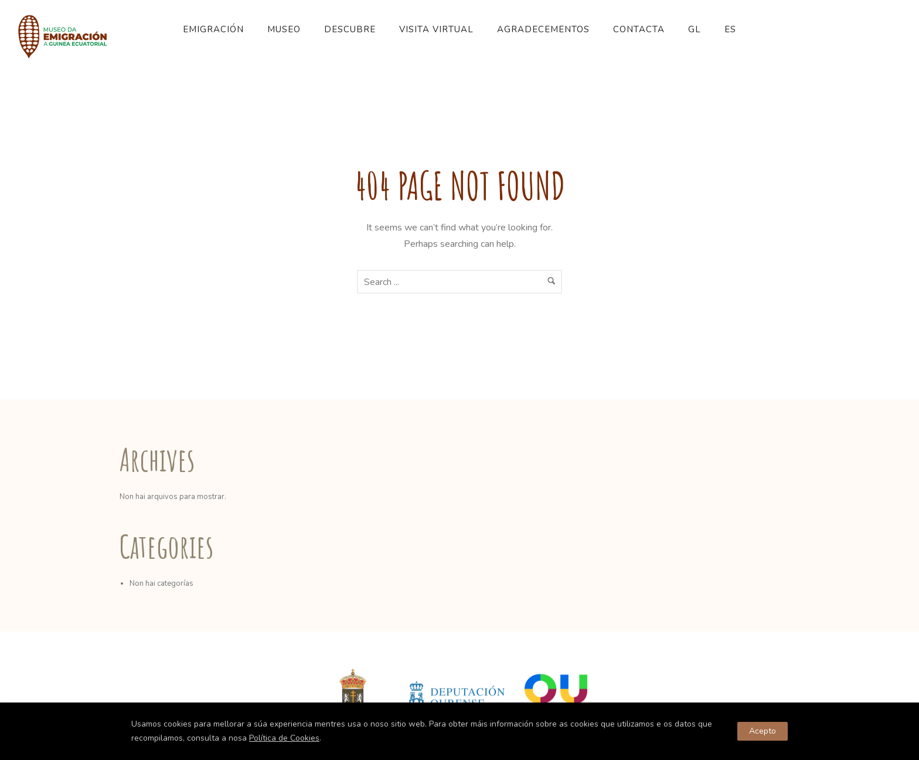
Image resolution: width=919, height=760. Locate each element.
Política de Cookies (284, 738)
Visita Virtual (436, 29)
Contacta (639, 29)
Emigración (213, 29)
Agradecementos (543, 29)
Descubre (350, 29)
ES (730, 29)
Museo (284, 29)
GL (694, 29)
